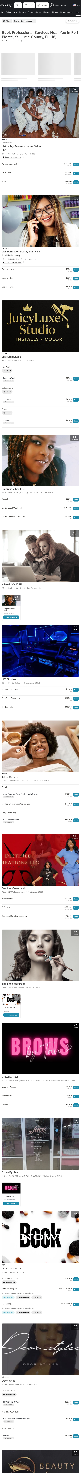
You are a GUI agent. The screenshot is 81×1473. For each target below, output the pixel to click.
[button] (18, 5)
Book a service (11, 617)
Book (76, 164)
